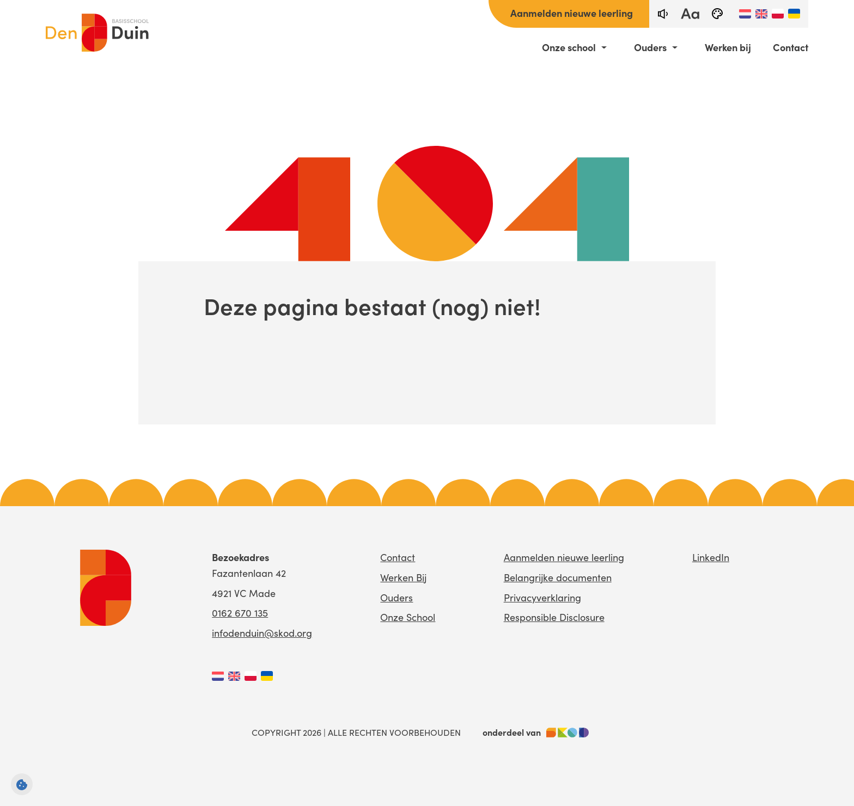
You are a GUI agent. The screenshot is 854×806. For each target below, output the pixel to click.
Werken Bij (403, 577)
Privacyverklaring (542, 597)
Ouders (650, 47)
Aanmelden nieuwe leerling (571, 13)
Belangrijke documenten (558, 577)
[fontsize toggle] (690, 14)
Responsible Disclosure (554, 617)
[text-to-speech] (662, 14)
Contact (790, 47)
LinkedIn (710, 557)
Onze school (569, 47)
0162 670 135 (240, 612)
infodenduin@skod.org (262, 632)
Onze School (407, 617)
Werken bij (728, 47)
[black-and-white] (717, 14)
